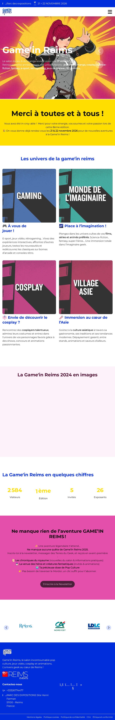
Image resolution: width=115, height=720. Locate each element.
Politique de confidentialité (73, 717)
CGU (89, 717)
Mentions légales (34, 717)
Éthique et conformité (103, 717)
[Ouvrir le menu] (110, 12)
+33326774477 (15, 690)
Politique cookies (51, 717)
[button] (56, 96)
